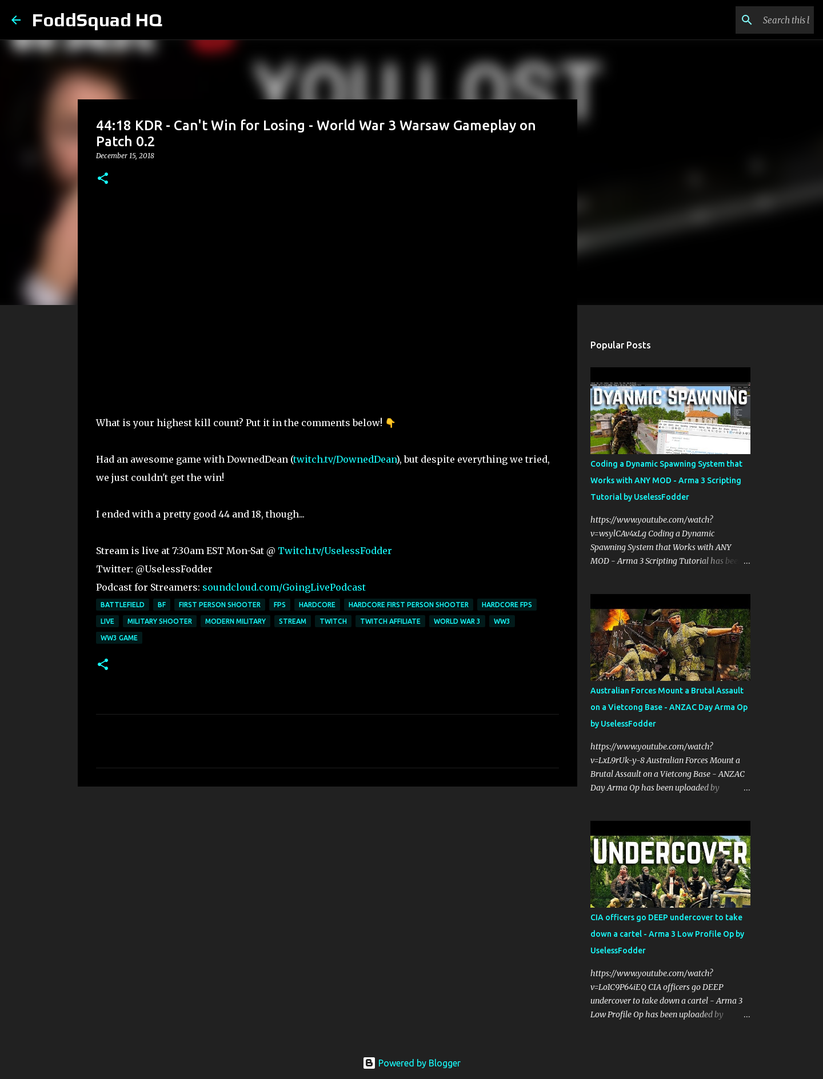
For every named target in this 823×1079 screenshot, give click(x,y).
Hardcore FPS (507, 604)
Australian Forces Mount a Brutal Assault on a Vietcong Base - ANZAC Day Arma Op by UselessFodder (669, 707)
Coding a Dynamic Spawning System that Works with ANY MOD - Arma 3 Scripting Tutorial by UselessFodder (666, 480)
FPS (280, 604)
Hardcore (317, 604)
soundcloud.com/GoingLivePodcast (284, 587)
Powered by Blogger (411, 1063)
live (107, 621)
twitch (333, 621)
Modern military (235, 621)
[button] (103, 179)
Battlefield (123, 604)
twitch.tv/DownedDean (344, 459)
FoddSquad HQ (97, 19)
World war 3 (457, 621)
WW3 (502, 621)
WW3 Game (119, 637)
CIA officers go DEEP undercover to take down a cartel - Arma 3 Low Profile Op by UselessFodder (667, 934)
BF (162, 604)
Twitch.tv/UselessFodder (335, 550)
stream (292, 621)
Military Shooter (159, 621)
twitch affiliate (390, 621)
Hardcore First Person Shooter (409, 604)
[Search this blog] (754, 20)
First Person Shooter (220, 604)
